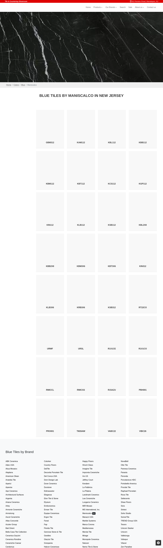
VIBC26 (142, 431)
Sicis (125, 506)
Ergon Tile (49, 517)
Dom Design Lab (52, 480)
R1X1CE (112, 349)
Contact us (151, 10)
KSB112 (112, 225)
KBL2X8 (143, 225)
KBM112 (50, 184)
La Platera (88, 491)
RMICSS (81, 390)
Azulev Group (13, 524)
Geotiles (49, 536)
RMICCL (50, 390)
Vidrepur (126, 539)
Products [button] (97, 10)
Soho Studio (128, 513)
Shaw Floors (128, 502)
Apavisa (11, 487)
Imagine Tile (89, 469)
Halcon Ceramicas (53, 547)
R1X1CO (143, 349)
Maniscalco (89, 513)
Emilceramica (51, 506)
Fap (47, 524)
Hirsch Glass (89, 465)
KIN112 (50, 225)
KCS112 (112, 184)
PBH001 (143, 390)
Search (123, 10)
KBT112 (81, 184)
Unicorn (125, 532)
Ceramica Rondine (15, 539)
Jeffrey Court (89, 480)
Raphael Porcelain (130, 491)
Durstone (49, 487)
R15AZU (112, 390)
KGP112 (143, 184)
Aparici (10, 484)
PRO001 (50, 431)
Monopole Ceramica (92, 539)
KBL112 (112, 142)
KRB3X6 (81, 307)
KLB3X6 (50, 307)
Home (88, 10)
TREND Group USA (131, 521)
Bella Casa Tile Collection (18, 532)
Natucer (87, 543)
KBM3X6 (81, 266)
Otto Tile (126, 465)
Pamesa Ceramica (130, 469)
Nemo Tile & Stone (91, 547)
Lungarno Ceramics (92, 502)
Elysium (49, 502)
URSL (81, 349)
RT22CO (143, 307)
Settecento (127, 498)
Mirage (86, 536)
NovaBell (126, 461)
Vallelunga (126, 536)
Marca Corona (90, 524)
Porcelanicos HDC (130, 480)
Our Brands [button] (110, 10)
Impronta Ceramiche (92, 472)
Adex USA (12, 465)
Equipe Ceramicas (54, 513)
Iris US (87, 476)
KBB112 (143, 142)
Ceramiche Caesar (15, 543)
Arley (10, 506)
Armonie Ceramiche (16, 510)
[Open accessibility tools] (158, 543)
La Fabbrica (89, 487)
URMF (50, 349)
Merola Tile (88, 532)
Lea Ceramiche (90, 498)
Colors (16, 85)
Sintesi (125, 510)
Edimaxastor (50, 491)
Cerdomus (12, 547)
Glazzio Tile (51, 539)
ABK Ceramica (14, 461)
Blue (23, 85)
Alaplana (11, 472)
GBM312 (50, 142)
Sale (130, 10)
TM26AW (81, 431)
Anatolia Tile (13, 480)
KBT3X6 (112, 266)
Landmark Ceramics (92, 495)
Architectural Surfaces (16, 495)
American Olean (14, 476)
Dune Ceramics (52, 484)
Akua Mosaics (13, 469)
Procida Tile (127, 487)
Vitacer (125, 543)
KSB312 (112, 307)
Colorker (49, 461)
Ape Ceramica (14, 491)
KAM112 (81, 142)
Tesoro (125, 524)
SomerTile (127, 517)
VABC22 (112, 431)
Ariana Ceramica (14, 502)
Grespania (50, 543)
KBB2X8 (50, 266)
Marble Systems (91, 521)
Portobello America (130, 484)
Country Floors (52, 465)
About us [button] (139, 10)
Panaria (125, 472)
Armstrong (11, 513)
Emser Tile (50, 510)
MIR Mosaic (89, 506)
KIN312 (142, 266)
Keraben (87, 484)
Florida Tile (50, 528)
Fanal (48, 521)
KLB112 (81, 225)
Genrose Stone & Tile (55, 532)
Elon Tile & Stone (53, 498)
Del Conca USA (52, 476)
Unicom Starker (129, 528)
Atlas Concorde (14, 521)
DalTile (49, 469)
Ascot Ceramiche (14, 517)
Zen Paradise (128, 547)
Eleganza (49, 495)
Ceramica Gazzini (15, 536)
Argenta (11, 498)
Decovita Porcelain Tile (55, 472)
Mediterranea (89, 528)
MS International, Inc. (93, 510)
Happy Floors (89, 461)
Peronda (126, 476)
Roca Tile (126, 495)
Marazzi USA (89, 517)
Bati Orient (12, 528)
